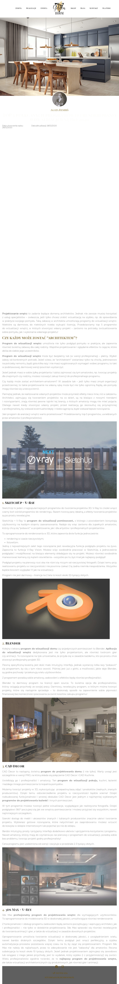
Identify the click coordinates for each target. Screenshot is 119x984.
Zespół (18, 8)
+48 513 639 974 (59, 972)
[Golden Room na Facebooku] (56, 966)
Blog (82, 8)
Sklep (73, 8)
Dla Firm (106, 8)
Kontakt (94, 8)
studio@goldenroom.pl (59, 977)
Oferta (44, 8)
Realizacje (31, 8)
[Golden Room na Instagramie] (62, 966)
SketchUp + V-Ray (20, 876)
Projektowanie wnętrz (14, 687)
